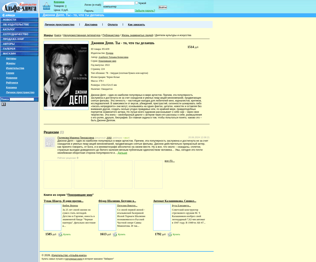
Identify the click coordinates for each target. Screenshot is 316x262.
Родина (109, 53)
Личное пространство (20, 92)
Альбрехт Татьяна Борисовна (113, 57)
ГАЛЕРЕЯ (9, 48)
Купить (67, 234)
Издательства (15, 68)
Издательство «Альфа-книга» (69, 255)
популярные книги (73, 259)
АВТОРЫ (9, 43)
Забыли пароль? (145, 10)
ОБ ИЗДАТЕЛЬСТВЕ (16, 24)
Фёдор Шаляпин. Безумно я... (117, 201)
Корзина (11, 87)
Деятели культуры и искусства (173, 35)
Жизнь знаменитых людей (137, 35)
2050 (109, 138)
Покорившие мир (107, 60)
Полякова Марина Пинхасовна (75, 137)
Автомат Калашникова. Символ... (174, 201)
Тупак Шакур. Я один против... (63, 201)
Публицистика (111, 35)
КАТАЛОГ (9, 29)
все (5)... (170, 160)
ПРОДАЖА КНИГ (13, 39)
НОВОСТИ (9, 19)
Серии (10, 72)
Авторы (11, 58)
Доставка (91, 24)
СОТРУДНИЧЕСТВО (15, 34)
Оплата (112, 24)
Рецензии (51, 132)
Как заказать (136, 24)
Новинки (11, 77)
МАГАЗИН (9, 53)
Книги (57, 35)
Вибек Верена (70, 205)
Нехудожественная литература (81, 35)
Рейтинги (12, 82)
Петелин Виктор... (127, 205)
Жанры (10, 63)
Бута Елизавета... (181, 205)
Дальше (122, 152)
